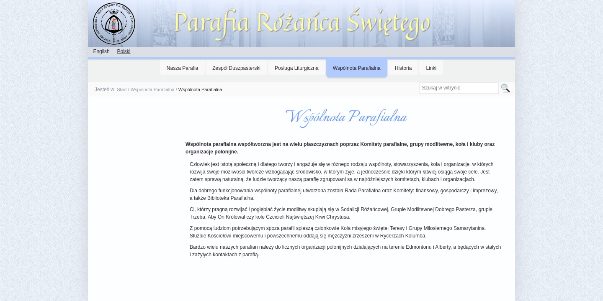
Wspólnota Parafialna (357, 68)
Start (121, 89)
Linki (431, 68)
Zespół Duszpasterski (236, 68)
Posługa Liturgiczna (297, 68)
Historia (403, 68)
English (101, 51)
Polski (123, 51)
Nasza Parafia (182, 68)
